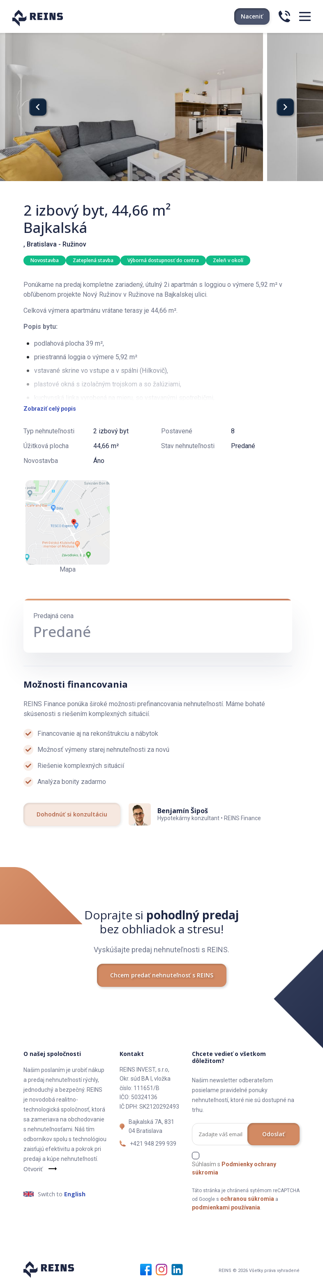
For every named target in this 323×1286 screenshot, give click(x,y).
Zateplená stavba (93, 260)
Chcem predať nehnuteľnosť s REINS (161, 975)
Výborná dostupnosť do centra (163, 260)
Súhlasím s (234, 1168)
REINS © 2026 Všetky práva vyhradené (259, 1270)
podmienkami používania (226, 1207)
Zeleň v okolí (228, 260)
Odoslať (273, 1134)
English (74, 1194)
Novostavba (44, 260)
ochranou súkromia (247, 1198)
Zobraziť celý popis (49, 408)
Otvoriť (32, 1169)
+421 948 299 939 (153, 1143)
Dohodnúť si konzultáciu (72, 814)
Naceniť (252, 16)
